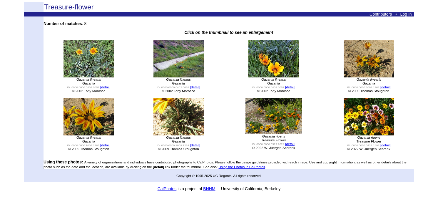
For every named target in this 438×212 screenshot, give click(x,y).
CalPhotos (167, 188)
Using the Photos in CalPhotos (242, 167)
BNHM (209, 188)
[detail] (105, 87)
